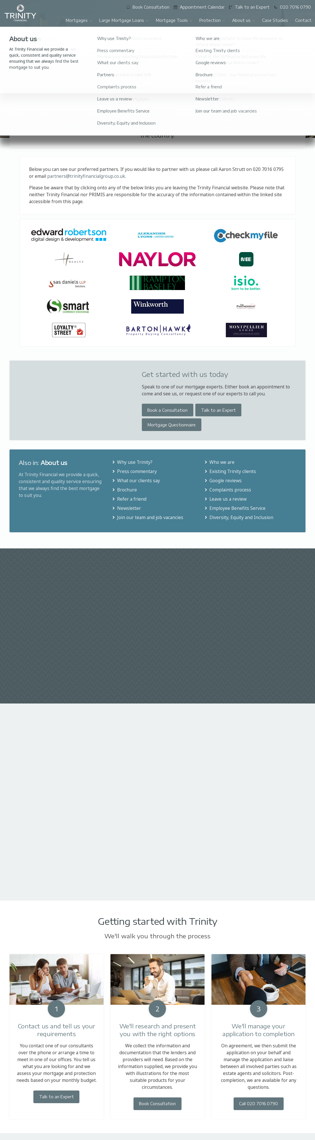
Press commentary (134, 471)
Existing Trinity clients (230, 471)
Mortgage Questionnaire (171, 424)
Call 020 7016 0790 (258, 999)
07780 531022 (264, 1135)
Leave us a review (225, 499)
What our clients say (135, 480)
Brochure (124, 490)
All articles (290, 685)
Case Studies (275, 20)
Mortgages (79, 20)
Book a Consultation (167, 410)
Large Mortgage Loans (124, 20)
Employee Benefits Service (235, 508)
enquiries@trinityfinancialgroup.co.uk (157, 1134)
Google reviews (223, 480)
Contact (303, 20)
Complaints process (227, 490)
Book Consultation (157, 999)
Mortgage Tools (174, 20)
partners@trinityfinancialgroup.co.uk (86, 176)
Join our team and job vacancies (147, 517)
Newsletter (126, 508)
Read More (27, 641)
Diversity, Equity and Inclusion (238, 517)
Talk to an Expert (218, 410)
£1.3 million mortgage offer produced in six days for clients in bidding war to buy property (231, 607)
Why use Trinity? (131, 462)
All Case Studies (284, 568)
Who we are (219, 462)
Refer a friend (128, 499)
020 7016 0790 (50, 1135)
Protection (212, 20)
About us (243, 20)
